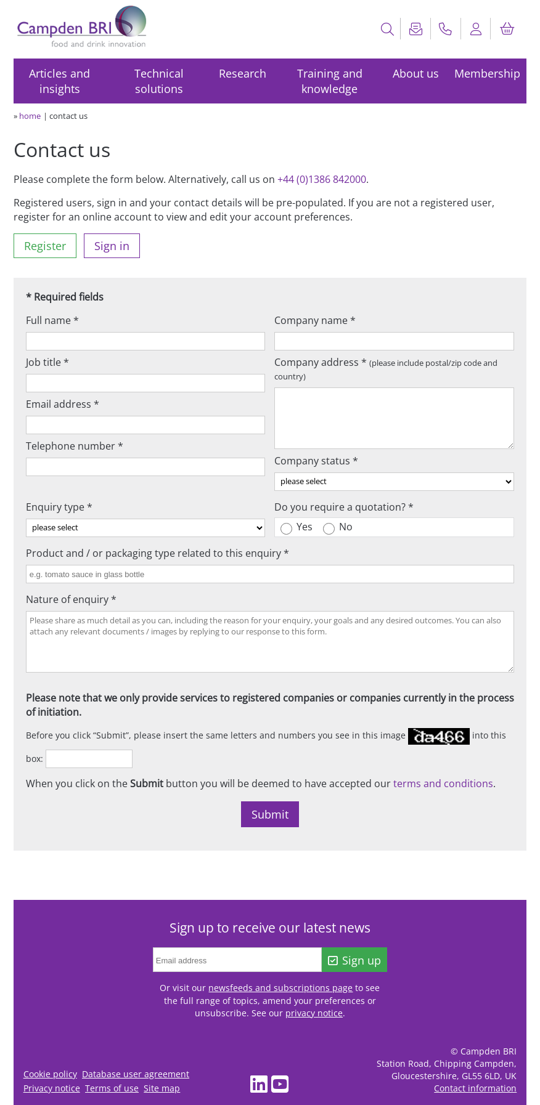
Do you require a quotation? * (344, 507)
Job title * (47, 362)
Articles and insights (59, 81)
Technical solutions (159, 81)
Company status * (316, 460)
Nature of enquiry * (71, 599)
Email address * (62, 404)
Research (242, 73)
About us (416, 73)
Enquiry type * (59, 507)
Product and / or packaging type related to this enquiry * (157, 553)
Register (45, 245)
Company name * (315, 320)
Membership (487, 73)
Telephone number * (74, 446)
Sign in (111, 245)
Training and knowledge (329, 81)
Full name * (52, 320)
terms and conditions (443, 783)
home (30, 115)
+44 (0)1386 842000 (321, 179)
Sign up (355, 960)
